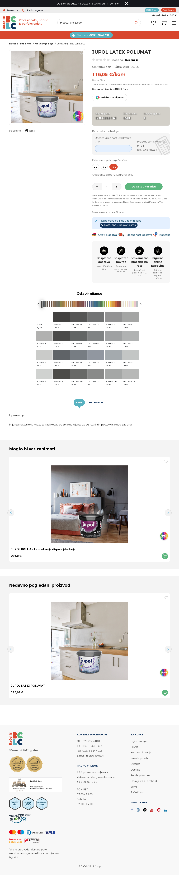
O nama (135, 763)
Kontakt (164, 234)
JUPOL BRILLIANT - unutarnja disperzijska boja (43, 549)
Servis (134, 786)
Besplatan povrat (121, 260)
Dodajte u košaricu (144, 186)
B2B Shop (151, 10)
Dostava (135, 769)
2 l (95, 166)
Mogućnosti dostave (139, 234)
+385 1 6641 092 (92, 745)
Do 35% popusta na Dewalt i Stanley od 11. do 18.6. (88, 3)
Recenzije (132, 60)
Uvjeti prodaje (139, 741)
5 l (104, 166)
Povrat (134, 746)
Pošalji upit (169, 10)
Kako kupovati (139, 758)
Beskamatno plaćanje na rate (139, 262)
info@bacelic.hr (95, 755)
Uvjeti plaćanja (107, 234)
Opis (79, 402)
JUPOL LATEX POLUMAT (28, 685)
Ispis (30, 131)
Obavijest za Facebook (144, 781)
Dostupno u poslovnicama (120, 224)
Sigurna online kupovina (157, 262)
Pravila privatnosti (141, 775)
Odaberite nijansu (112, 97)
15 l (113, 166)
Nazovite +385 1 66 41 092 (93, 35)
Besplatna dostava (104, 260)
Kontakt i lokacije (141, 752)
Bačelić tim (137, 792)
